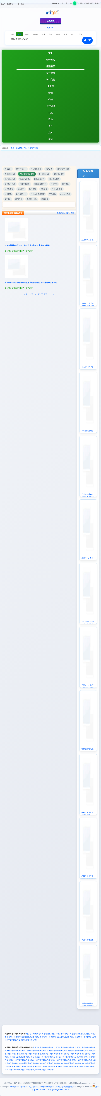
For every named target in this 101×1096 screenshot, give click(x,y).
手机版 (82, 3)
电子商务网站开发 (31, 148)
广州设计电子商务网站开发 (36, 1050)
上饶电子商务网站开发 (68, 1037)
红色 (63, 3)
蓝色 (67, 3)
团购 (50, 119)
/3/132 (51, 294)
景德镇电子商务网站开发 (53, 1034)
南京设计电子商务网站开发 (60, 1060)
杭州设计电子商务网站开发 (78, 1050)
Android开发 (65, 194)
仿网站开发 (9, 189)
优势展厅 (50, 66)
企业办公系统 (57, 189)
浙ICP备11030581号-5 (60, 1090)
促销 (50, 99)
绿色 (75, 3)
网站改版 (43, 189)
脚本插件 (21, 189)
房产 (50, 126)
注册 (17, 4)
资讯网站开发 (44, 174)
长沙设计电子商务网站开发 (40, 1060)
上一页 (30, 294)
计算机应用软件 (40, 184)
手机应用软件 (25, 184)
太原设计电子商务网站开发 (25, 1066)
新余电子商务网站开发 (15, 1037)
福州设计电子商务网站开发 (29, 1054)
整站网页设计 (21, 169)
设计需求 (50, 73)
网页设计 (8, 169)
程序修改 (65, 184)
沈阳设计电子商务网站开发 (81, 1060)
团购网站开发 (59, 174)
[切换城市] (50, 28)
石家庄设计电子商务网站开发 (44, 1057)
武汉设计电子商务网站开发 (19, 1060)
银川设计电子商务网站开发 (32, 1063)
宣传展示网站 (25, 179)
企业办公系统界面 (38, 194)
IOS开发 (8, 199)
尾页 (45, 294)
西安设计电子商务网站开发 (46, 1066)
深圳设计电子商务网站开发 (57, 1050)
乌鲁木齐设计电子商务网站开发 (21, 1070)
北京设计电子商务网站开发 (43, 1047)
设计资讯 (50, 59)
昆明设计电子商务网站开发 (43, 1070)
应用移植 (52, 194)
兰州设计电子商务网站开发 (50, 1054)
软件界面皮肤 (21, 194)
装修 (50, 139)
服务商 (50, 86)
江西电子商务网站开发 (29, 1040)
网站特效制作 (54, 179)
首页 (50, 53)
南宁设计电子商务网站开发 (71, 1054)
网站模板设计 (36, 169)
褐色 (71, 3)
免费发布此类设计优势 (65, 213)
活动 (50, 92)
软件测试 (32, 189)
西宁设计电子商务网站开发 (53, 1063)
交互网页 (19, 148)
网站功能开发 (39, 179)
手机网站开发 (10, 179)
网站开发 (49, 169)
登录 (22, 4)
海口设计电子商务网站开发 (22, 1057)
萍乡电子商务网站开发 (71, 1034)
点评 (50, 132)
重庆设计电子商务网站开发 (15, 1050)
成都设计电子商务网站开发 (67, 1066)
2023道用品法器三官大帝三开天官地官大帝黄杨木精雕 (27, 245)
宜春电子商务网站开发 (85, 1037)
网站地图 (89, 3)
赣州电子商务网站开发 (33, 1037)
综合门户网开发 (63, 169)
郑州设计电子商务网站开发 (66, 1057)
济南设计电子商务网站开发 (74, 1063)
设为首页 (96, 3)
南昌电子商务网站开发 (34, 1034)
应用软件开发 (10, 184)
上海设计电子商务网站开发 (64, 1047)
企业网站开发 (10, 174)
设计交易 (50, 79)
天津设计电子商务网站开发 (85, 1047)
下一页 (40, 294)
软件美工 (54, 184)
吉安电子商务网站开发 (50, 1037)
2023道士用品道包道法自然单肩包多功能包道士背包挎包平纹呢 (31, 282)
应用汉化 (18, 199)
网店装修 (44, 199)
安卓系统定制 (32, 199)
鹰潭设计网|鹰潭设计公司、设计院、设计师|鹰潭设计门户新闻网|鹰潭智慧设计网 (43, 1086)
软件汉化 (8, 194)
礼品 (50, 112)
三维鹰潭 (50, 21)
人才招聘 (50, 106)
